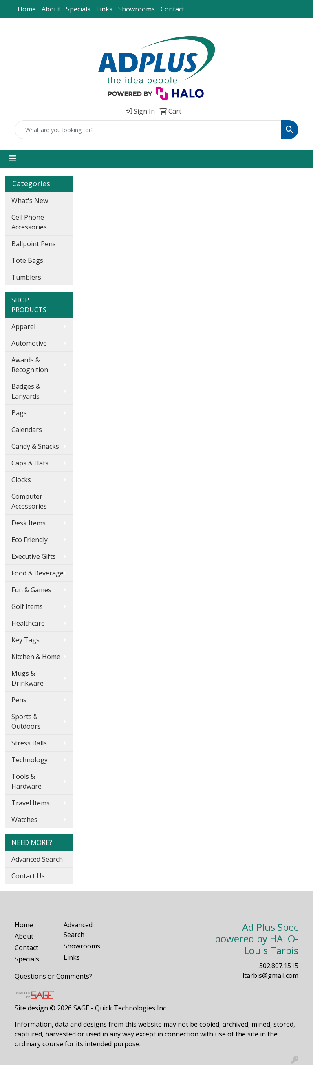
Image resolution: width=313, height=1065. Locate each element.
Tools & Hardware (26, 781)
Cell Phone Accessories (29, 222)
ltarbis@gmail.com (270, 975)
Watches (24, 819)
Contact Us (28, 875)
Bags (19, 412)
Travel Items (30, 802)
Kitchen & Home (35, 656)
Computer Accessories (29, 501)
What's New (29, 200)
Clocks (21, 479)
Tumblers (26, 277)
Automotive (29, 343)
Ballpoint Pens (33, 243)
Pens (18, 699)
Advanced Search (37, 859)
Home (27, 8)
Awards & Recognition (29, 364)
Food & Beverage (37, 573)
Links (104, 8)
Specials (78, 8)
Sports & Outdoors (26, 721)
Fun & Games (31, 589)
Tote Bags (27, 260)
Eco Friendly (29, 539)
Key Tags (25, 639)
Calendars (26, 429)
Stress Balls (29, 743)
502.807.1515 (278, 965)
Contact (172, 8)
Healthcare (28, 623)
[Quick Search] (148, 129)
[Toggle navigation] (12, 158)
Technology (29, 759)
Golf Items (27, 606)
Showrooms (136, 8)
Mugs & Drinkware (27, 678)
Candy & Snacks (35, 446)
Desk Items (28, 522)
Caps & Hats (29, 463)
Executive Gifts (33, 556)
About (51, 8)
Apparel (23, 326)
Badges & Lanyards (25, 391)
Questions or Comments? (53, 976)
